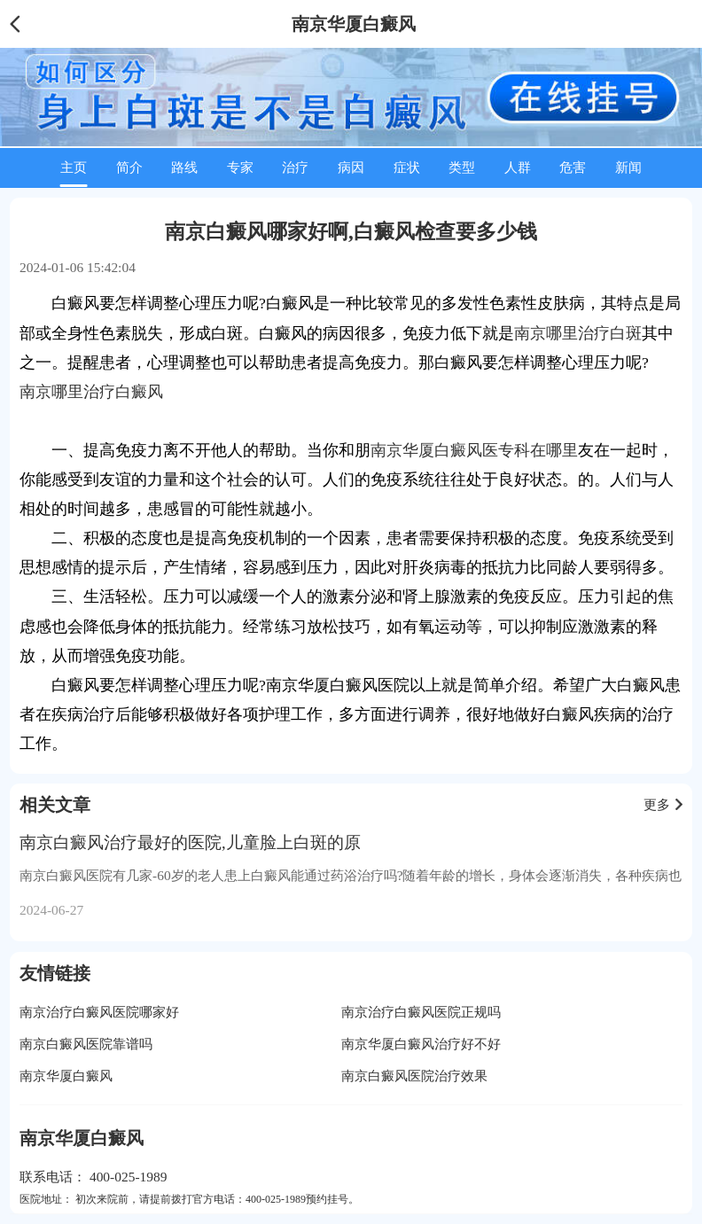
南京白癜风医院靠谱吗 (86, 1043)
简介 (129, 167)
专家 (240, 167)
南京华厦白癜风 (66, 1075)
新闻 (628, 167)
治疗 (295, 167)
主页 (73, 167)
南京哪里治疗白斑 (578, 333)
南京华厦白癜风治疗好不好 (421, 1043)
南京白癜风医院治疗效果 (414, 1075)
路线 (184, 167)
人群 (517, 167)
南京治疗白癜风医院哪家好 (99, 1011)
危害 (572, 167)
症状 (407, 167)
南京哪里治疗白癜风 (91, 392)
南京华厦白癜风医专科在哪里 (474, 450)
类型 (461, 167)
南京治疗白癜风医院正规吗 (421, 1011)
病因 (351, 167)
